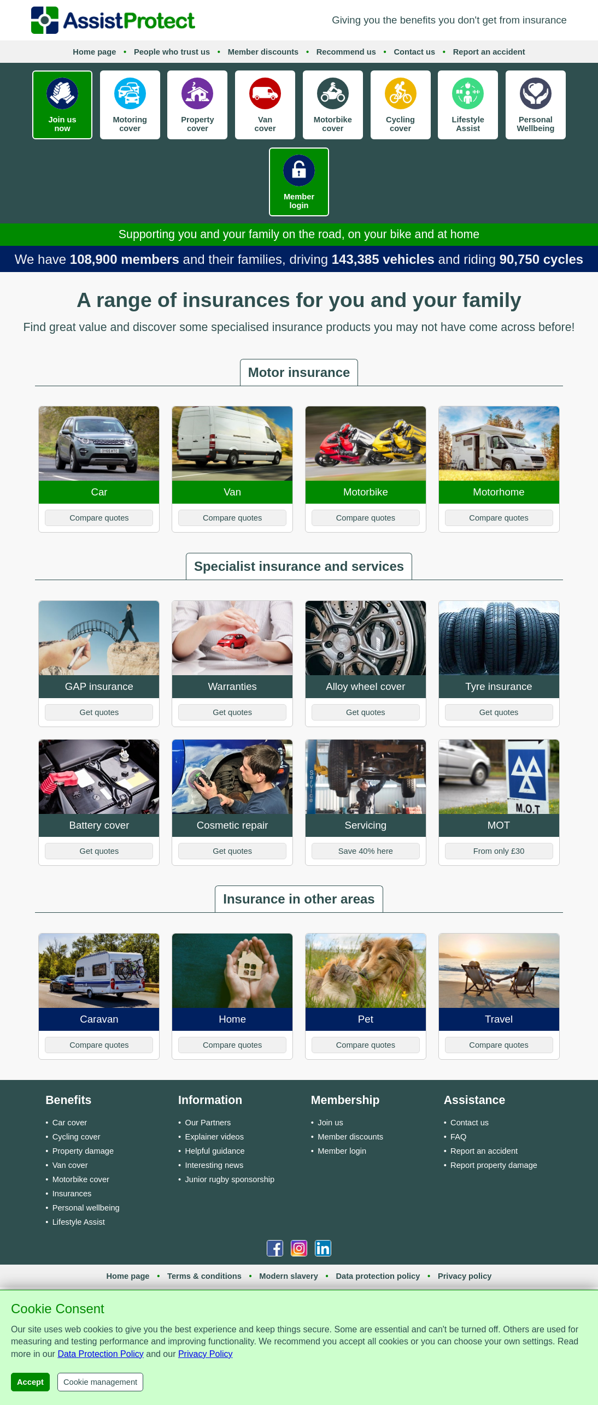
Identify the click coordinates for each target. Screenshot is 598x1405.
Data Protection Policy (100, 1354)
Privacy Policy (205, 1354)
